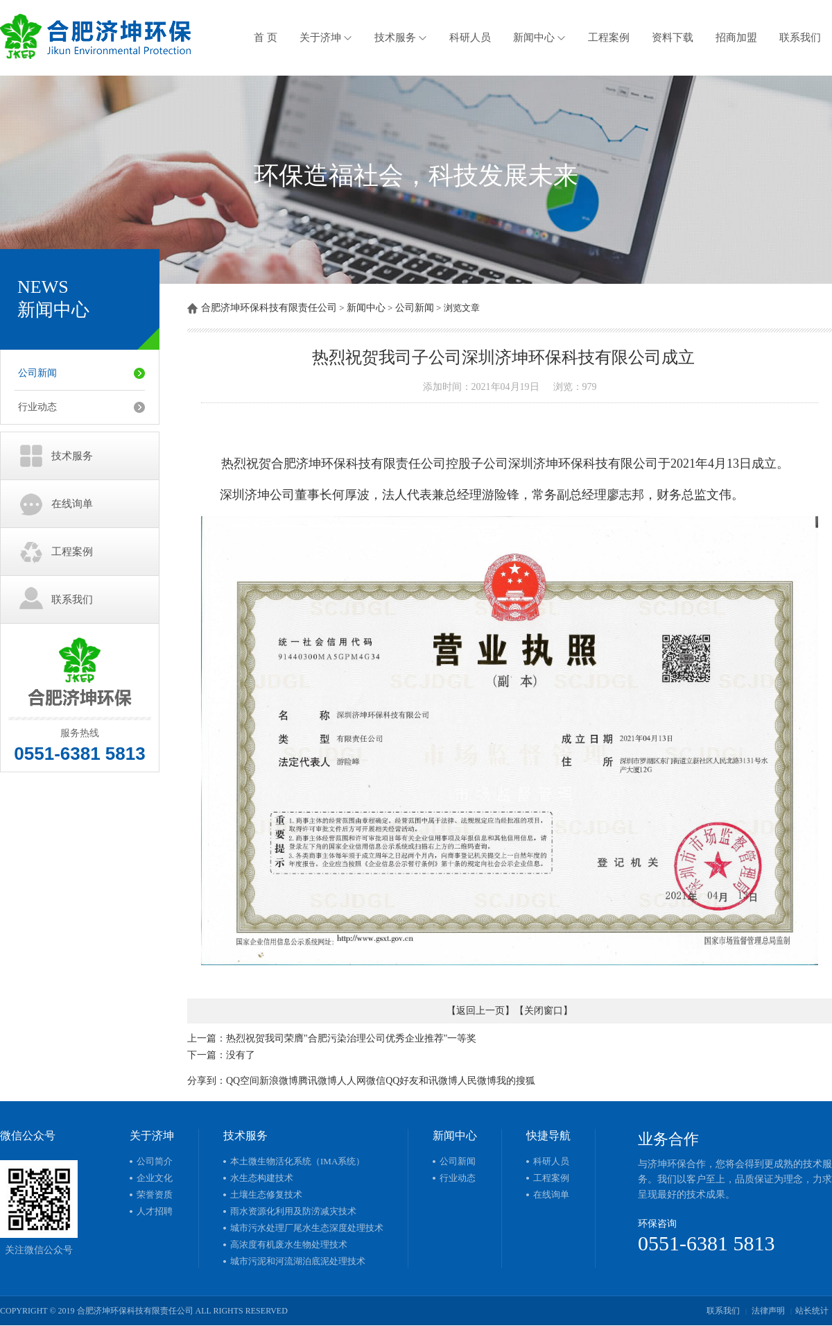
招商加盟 (736, 37)
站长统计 (812, 1311)
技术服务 (400, 37)
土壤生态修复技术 (266, 1194)
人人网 (351, 1081)
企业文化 (155, 1178)
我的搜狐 (515, 1081)
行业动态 (37, 407)
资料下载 (672, 37)
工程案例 (609, 37)
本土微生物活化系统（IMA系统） (297, 1161)
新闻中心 (539, 37)
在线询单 (72, 503)
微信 (375, 1081)
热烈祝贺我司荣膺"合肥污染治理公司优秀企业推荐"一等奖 (351, 1038)
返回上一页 (480, 1010)
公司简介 (155, 1161)
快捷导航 (548, 1135)
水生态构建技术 (261, 1178)
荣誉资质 (155, 1194)
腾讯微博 (317, 1081)
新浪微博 (278, 1081)
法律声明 (768, 1311)
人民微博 (477, 1081)
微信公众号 (27, 1135)
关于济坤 (326, 37)
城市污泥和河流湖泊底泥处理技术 (297, 1261)
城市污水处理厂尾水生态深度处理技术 (306, 1228)
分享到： (206, 1081)
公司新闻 (37, 373)
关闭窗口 (543, 1010)
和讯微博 (438, 1081)
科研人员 (470, 37)
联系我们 (800, 37)
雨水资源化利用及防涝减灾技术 (293, 1211)
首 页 (265, 37)
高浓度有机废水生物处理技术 (288, 1244)
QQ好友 (402, 1081)
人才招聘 (155, 1211)
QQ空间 (242, 1081)
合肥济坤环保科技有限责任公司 (269, 308)
